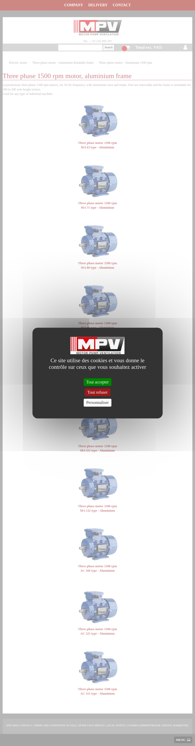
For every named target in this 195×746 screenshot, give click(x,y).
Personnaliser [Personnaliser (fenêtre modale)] (97, 403)
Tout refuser (97, 392)
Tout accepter (97, 382)
